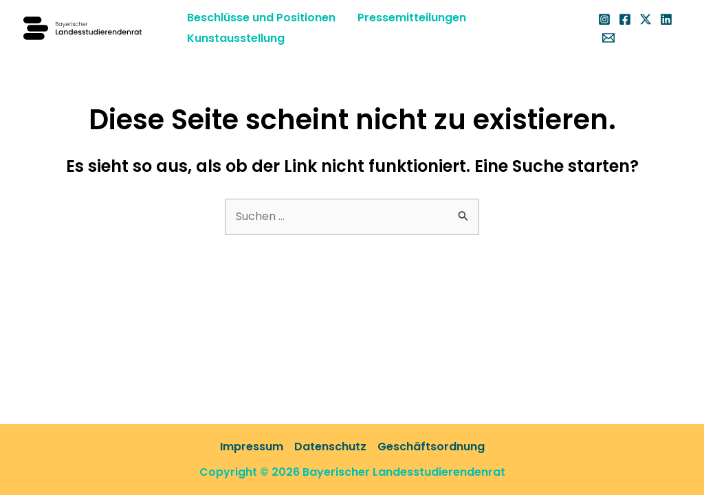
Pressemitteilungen (412, 17)
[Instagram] (604, 19)
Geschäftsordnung (431, 446)
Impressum (251, 446)
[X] (645, 19)
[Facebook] (625, 19)
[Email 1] (608, 38)
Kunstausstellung (236, 38)
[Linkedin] (666, 19)
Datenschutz (330, 446)
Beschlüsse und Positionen (261, 17)
